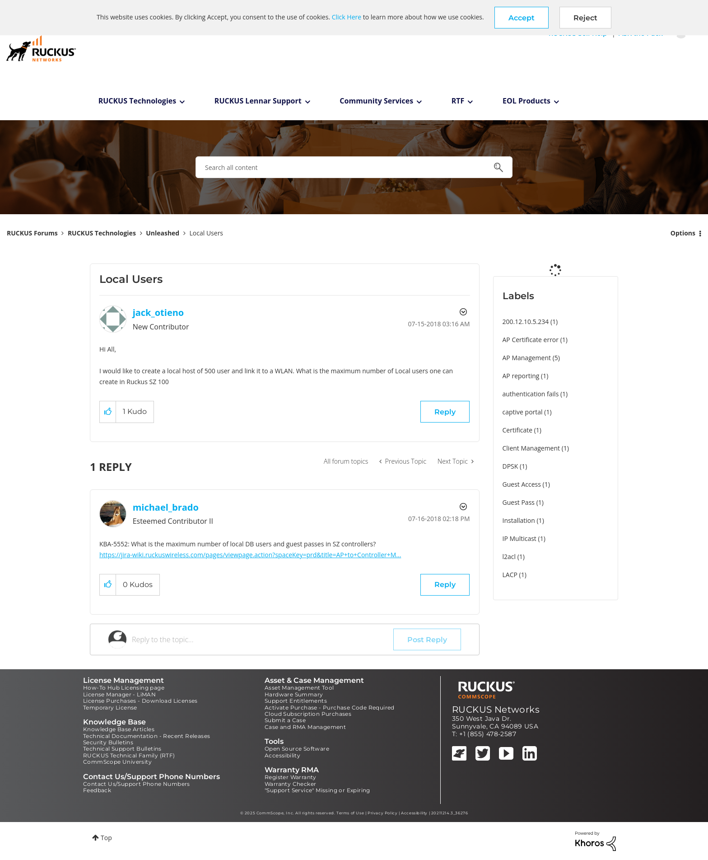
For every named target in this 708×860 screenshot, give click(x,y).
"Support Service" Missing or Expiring (317, 790)
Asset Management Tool (299, 687)
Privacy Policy (382, 813)
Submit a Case (285, 720)
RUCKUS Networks (496, 709)
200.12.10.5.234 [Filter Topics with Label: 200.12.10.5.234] (526, 321)
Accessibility (282, 755)
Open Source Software (297, 748)
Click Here (346, 17)
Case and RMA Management (305, 727)
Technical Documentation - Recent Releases (146, 736)
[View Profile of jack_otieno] (158, 312)
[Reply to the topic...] (262, 639)
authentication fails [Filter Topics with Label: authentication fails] (531, 394)
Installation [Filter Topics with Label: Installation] (519, 520)
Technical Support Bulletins (122, 748)
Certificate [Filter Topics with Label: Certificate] (518, 430)
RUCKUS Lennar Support (258, 101)
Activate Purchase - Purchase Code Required (330, 707)
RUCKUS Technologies (137, 101)
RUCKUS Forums (32, 233)
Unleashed (162, 233)
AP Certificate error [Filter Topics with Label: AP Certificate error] (531, 339)
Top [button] (106, 837)
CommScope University (117, 761)
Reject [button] (585, 18)
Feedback (97, 790)
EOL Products (526, 101)
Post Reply (427, 639)
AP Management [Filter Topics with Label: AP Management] (527, 357)
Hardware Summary (294, 694)
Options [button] (683, 233)
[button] (521, 17)
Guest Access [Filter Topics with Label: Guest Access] (522, 484)
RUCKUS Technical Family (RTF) (129, 755)
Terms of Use (350, 813)
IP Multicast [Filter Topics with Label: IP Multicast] (519, 538)
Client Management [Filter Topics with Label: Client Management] (531, 448)
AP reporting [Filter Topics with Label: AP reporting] (521, 375)
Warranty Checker (290, 783)
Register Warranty (291, 777)
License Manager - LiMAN (119, 694)
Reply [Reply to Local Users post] (445, 412)
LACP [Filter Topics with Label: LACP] (510, 574)
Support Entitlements (296, 700)
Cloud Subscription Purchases (308, 713)
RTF (458, 101)
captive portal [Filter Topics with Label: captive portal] (523, 412)
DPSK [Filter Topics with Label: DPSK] (510, 466)
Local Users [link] (207, 233)
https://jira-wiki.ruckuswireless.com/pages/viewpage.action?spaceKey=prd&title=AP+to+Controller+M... (250, 554)
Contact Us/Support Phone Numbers (136, 783)
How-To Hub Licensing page (123, 687)
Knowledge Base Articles (118, 729)
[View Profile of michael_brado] (166, 507)
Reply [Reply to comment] (445, 584)
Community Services (376, 101)
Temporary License (110, 707)
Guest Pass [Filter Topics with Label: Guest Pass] (519, 502)
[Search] (354, 167)
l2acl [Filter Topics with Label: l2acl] (509, 556)
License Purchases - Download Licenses (140, 700)
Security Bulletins (108, 742)
